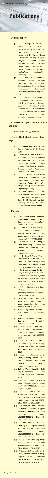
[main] (24, 16)
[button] (3, 3)
